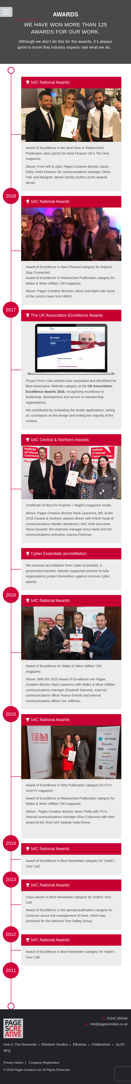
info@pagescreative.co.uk (106, 1024)
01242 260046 (115, 1018)
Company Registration (44, 1062)
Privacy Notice (13, 1062)
